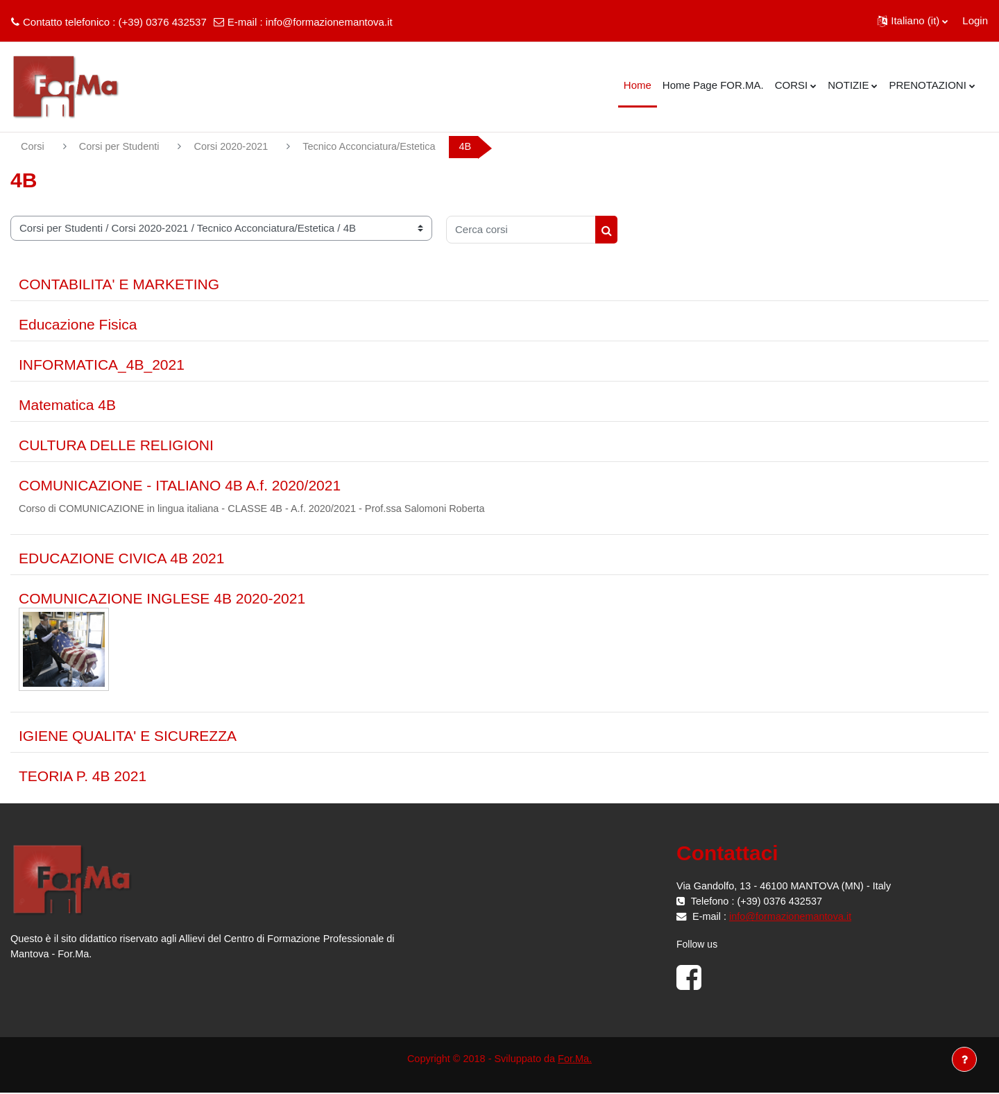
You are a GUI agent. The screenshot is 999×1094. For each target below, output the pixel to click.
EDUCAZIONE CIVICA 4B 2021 (121, 559)
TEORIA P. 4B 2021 (82, 777)
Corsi (33, 147)
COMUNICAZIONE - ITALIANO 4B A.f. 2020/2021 (180, 486)
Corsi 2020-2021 (236, 147)
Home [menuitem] (637, 85)
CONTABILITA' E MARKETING (119, 285)
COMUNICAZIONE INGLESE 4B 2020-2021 (162, 600)
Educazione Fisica (78, 325)
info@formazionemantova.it (329, 22)
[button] (913, 21)
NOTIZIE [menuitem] (848, 85)
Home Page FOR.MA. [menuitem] (713, 85)
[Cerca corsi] (521, 230)
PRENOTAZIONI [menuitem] (927, 85)
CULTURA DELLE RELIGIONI (116, 446)
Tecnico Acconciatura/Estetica (378, 147)
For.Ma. (577, 1060)
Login (975, 20)
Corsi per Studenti (121, 147)
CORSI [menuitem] (791, 85)
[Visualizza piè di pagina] (964, 1059)
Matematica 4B (67, 405)
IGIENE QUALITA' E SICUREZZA (128, 737)
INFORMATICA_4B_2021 (102, 365)
